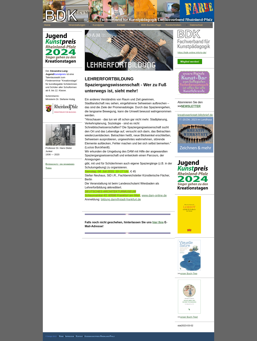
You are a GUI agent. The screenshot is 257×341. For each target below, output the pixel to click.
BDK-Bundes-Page (151, 25)
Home (47, 25)
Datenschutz (196, 25)
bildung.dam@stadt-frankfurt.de (121, 199)
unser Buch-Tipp (188, 273)
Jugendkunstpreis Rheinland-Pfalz (99, 336)
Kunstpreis (98, 25)
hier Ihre (158, 222)
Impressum (69, 336)
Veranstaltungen (77, 25)
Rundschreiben (173, 25)
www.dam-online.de (154, 195)
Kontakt (121, 25)
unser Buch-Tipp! (189, 317)
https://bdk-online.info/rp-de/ (192, 52)
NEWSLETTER (191, 106)
